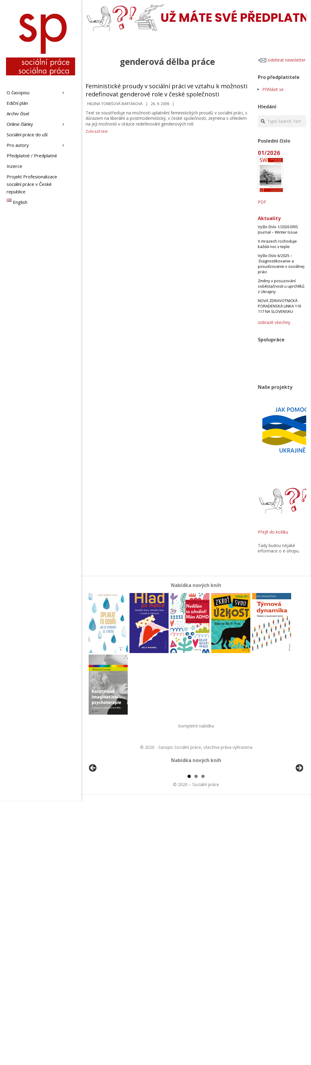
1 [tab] (189, 845)
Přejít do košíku (273, 532)
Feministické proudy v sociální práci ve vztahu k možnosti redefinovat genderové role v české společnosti (166, 90)
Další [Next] (298, 802)
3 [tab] (203, 845)
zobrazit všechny (274, 322)
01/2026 (269, 152)
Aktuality (269, 218)
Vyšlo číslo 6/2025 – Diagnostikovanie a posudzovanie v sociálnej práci (281, 263)
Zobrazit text (97, 131)
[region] (196, 804)
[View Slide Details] (110, 804)
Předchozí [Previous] (93, 802)
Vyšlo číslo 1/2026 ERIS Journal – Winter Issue (278, 229)
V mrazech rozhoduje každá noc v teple (277, 243)
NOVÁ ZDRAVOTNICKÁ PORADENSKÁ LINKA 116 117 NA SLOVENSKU (279, 306)
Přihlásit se (273, 89)
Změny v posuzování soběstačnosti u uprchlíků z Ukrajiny (281, 286)
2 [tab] (196, 845)
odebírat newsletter (282, 60)
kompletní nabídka (196, 726)
